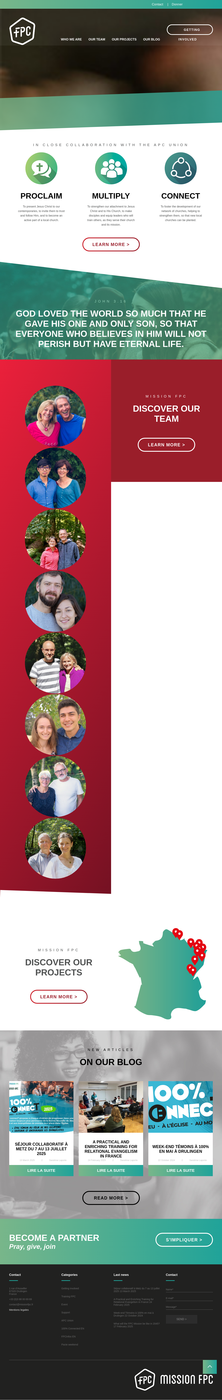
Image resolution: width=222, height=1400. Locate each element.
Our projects (124, 39)
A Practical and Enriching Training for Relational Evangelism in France (111, 1149)
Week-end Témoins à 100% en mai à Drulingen (180, 1149)
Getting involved (70, 1288)
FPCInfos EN (68, 1336)
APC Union (67, 1320)
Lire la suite (41, 1170)
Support (65, 1312)
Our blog (151, 39)
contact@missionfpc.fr (21, 1304)
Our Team (96, 39)
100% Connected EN (72, 1328)
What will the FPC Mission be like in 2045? (137, 1323)
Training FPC (68, 1296)
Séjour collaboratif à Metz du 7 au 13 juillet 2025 (41, 1149)
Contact (157, 4)
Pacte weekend (69, 1344)
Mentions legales (19, 1309)
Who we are (71, 39)
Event (64, 1304)
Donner (176, 4)
